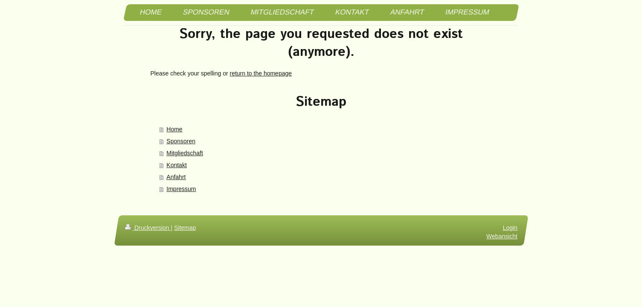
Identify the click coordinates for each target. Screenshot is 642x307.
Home (174, 129)
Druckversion (148, 227)
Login (510, 227)
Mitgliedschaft (184, 153)
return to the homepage (261, 73)
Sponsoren (180, 141)
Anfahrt (176, 177)
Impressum (181, 188)
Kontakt (176, 165)
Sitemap (185, 227)
